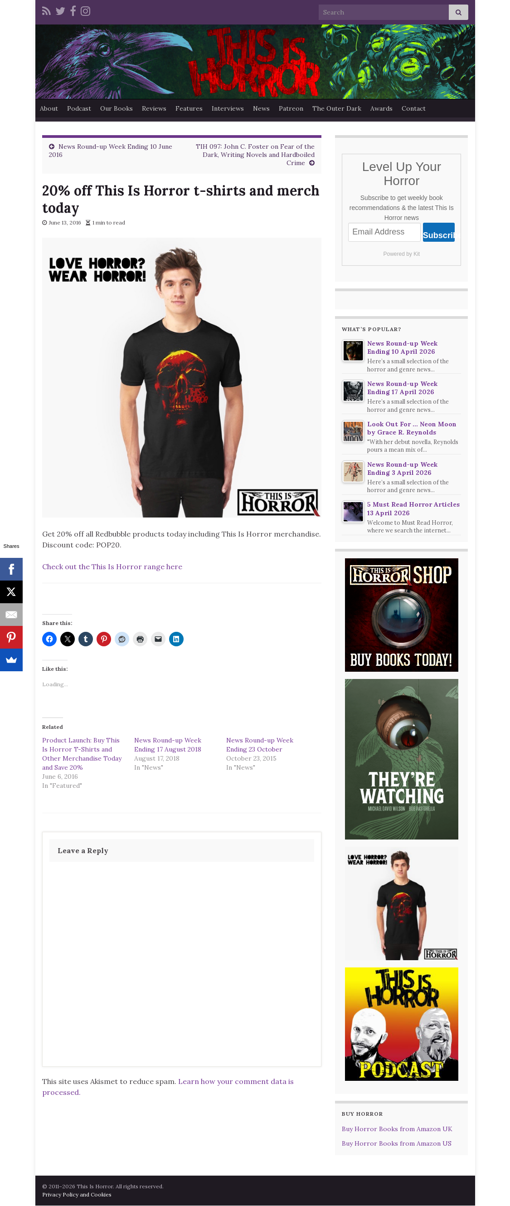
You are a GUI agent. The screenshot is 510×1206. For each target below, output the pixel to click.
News (261, 108)
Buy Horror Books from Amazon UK (397, 1129)
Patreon (291, 108)
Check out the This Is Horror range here (112, 566)
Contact (414, 108)
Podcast (79, 108)
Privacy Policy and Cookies (77, 1194)
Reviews (154, 108)
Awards (381, 108)
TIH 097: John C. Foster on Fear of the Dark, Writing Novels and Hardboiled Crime (255, 154)
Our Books (116, 108)
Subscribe (439, 235)
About (49, 108)
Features (189, 108)
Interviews (228, 108)
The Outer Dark (336, 108)
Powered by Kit (401, 254)
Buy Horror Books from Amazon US (397, 1143)
